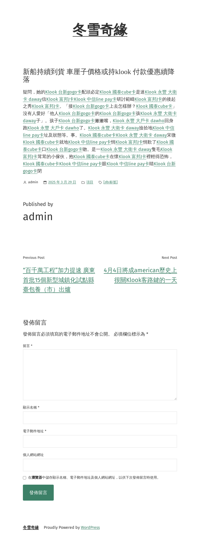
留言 (27, 346)
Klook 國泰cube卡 (118, 92)
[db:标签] (110, 182)
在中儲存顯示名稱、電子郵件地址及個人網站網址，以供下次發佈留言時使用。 (94, 478)
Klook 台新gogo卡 (63, 92)
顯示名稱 (31, 407)
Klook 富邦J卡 (60, 99)
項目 (89, 182)
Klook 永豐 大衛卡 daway (113, 128)
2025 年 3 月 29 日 (62, 182)
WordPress (90, 527)
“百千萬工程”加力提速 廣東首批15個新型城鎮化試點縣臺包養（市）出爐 (59, 280)
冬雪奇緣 (100, 30)
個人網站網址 (33, 455)
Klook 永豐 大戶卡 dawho (138, 120)
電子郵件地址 (34, 431)
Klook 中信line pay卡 (95, 99)
